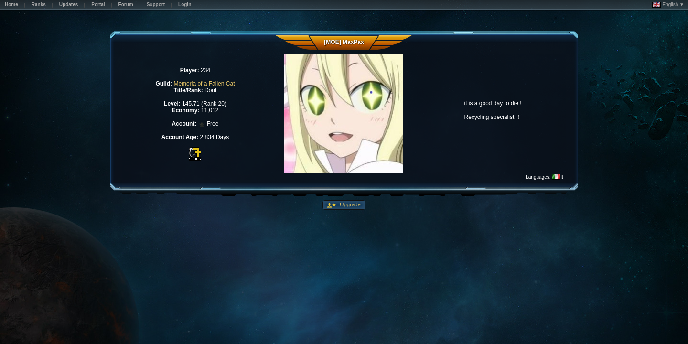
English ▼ (668, 5)
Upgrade (349, 204)
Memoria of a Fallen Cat (204, 83)
